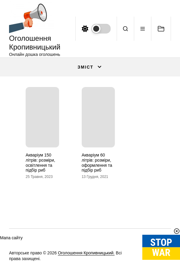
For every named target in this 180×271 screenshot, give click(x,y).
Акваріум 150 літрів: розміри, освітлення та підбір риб (40, 163)
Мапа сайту (11, 237)
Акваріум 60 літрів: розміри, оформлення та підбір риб (97, 163)
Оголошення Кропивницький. (86, 252)
